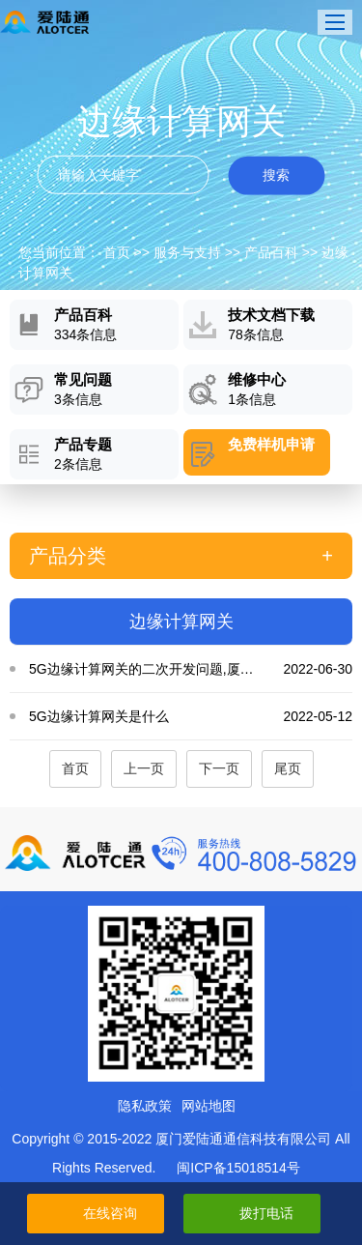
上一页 (144, 768)
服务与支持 (187, 252)
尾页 (287, 768)
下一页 (219, 768)
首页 (116, 252)
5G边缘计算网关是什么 (190, 716)
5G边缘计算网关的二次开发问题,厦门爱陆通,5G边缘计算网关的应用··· (190, 669)
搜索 (276, 175)
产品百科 (271, 252)
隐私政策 (145, 1106)
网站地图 (208, 1106)
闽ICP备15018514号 (238, 1167)
